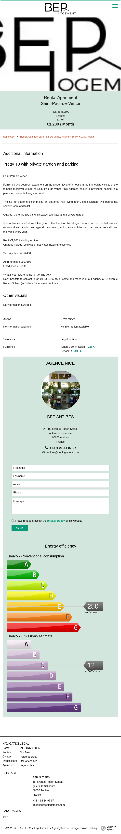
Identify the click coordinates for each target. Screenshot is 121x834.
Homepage (9, 136)
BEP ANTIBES (60, 416)
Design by (107, 828)
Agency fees (59, 828)
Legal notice (41, 828)
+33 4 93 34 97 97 (63, 448)
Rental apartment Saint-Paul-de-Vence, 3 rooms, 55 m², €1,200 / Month (57, 136)
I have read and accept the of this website (48, 520)
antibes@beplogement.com (63, 452)
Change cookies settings (84, 828)
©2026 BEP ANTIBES (18, 828)
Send (19, 528)
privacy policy (56, 520)
